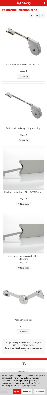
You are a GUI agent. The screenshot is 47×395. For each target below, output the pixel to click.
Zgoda (16, 391)
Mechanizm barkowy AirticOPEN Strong (23, 192)
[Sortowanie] (37, 16)
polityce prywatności (28, 385)
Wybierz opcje (23, 204)
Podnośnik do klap (23, 319)
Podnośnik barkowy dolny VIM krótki (23, 64)
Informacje (23, 371)
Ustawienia (39, 391)
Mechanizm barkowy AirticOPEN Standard (23, 257)
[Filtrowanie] (31, 16)
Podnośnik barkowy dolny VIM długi (23, 128)
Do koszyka (23, 76)
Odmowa (27, 391)
